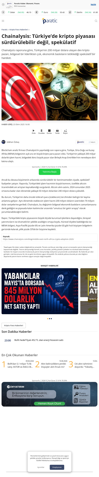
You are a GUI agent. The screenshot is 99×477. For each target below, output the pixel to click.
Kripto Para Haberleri (19, 29)
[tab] (47, 318)
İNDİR (93, 5)
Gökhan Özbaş (13, 142)
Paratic (5, 29)
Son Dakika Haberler (17, 331)
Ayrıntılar (40, 467)
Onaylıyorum (57, 467)
